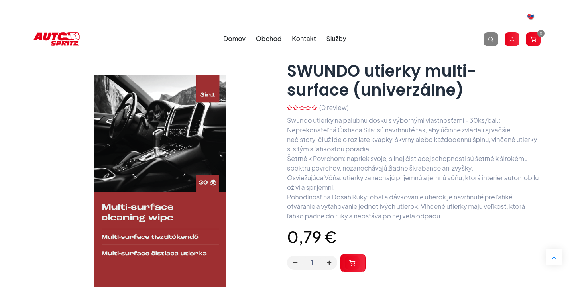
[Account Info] (512, 39)
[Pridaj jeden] (329, 263)
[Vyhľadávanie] (491, 39)
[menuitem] (234, 39)
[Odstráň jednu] (295, 263)
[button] (353, 263)
